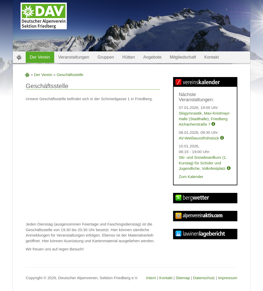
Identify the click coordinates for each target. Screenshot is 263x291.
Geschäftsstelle (70, 74)
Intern (151, 278)
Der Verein (43, 74)
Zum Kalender (191, 176)
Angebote (152, 57)
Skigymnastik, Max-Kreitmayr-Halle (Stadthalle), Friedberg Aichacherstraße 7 (205, 118)
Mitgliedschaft (183, 57)
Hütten (128, 57)
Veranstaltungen (73, 57)
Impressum (227, 278)
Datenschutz (204, 278)
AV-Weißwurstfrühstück (201, 138)
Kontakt (166, 278)
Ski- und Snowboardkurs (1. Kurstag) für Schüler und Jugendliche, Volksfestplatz (205, 163)
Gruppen (105, 57)
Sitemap (183, 278)
